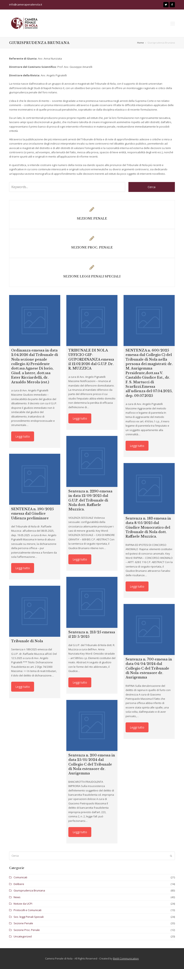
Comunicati (20, 877)
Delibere (19, 884)
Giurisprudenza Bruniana (29, 890)
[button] (172, 23)
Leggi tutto (22, 436)
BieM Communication (126, 958)
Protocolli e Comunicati (27, 910)
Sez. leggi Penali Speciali (29, 917)
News (17, 897)
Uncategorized (23, 936)
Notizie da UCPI (23, 903)
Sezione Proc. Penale (27, 930)
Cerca (151, 187)
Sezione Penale (23, 923)
